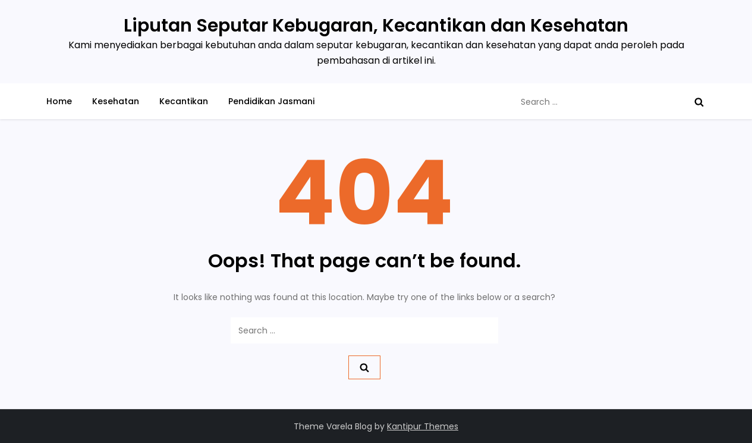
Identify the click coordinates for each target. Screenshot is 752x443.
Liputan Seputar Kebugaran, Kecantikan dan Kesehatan (376, 25)
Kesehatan (115, 101)
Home (59, 101)
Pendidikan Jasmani (271, 101)
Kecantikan (183, 101)
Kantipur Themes (422, 426)
